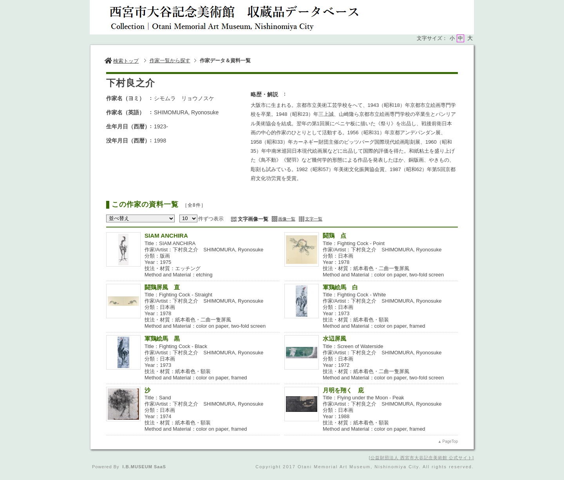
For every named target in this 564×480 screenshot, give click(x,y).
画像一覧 (286, 219)
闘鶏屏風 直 (162, 287)
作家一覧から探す (170, 60)
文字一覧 (313, 219)
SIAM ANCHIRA (166, 235)
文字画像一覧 (253, 219)
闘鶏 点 (334, 235)
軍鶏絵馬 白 (340, 287)
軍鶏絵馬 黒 (165, 338)
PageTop (450, 441)
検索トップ (122, 61)
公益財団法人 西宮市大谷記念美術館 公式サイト (421, 457)
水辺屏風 (334, 338)
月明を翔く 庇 (343, 390)
